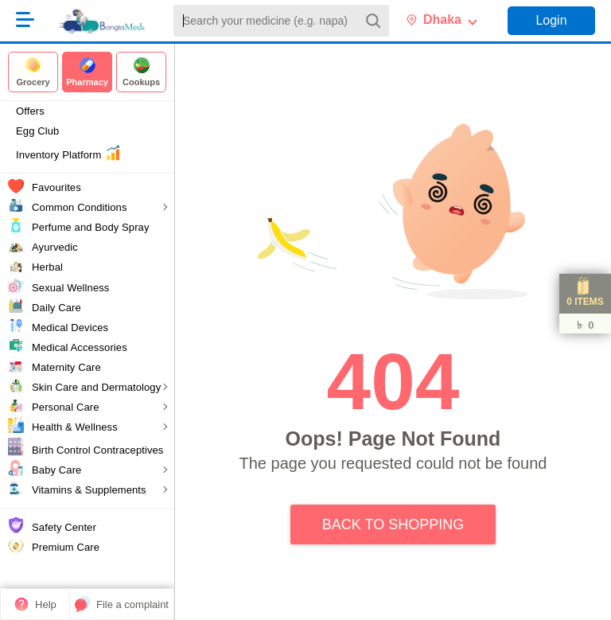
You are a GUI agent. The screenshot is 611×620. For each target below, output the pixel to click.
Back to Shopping (393, 524)
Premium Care (65, 547)
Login (550, 20)
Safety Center (64, 527)
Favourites (56, 187)
